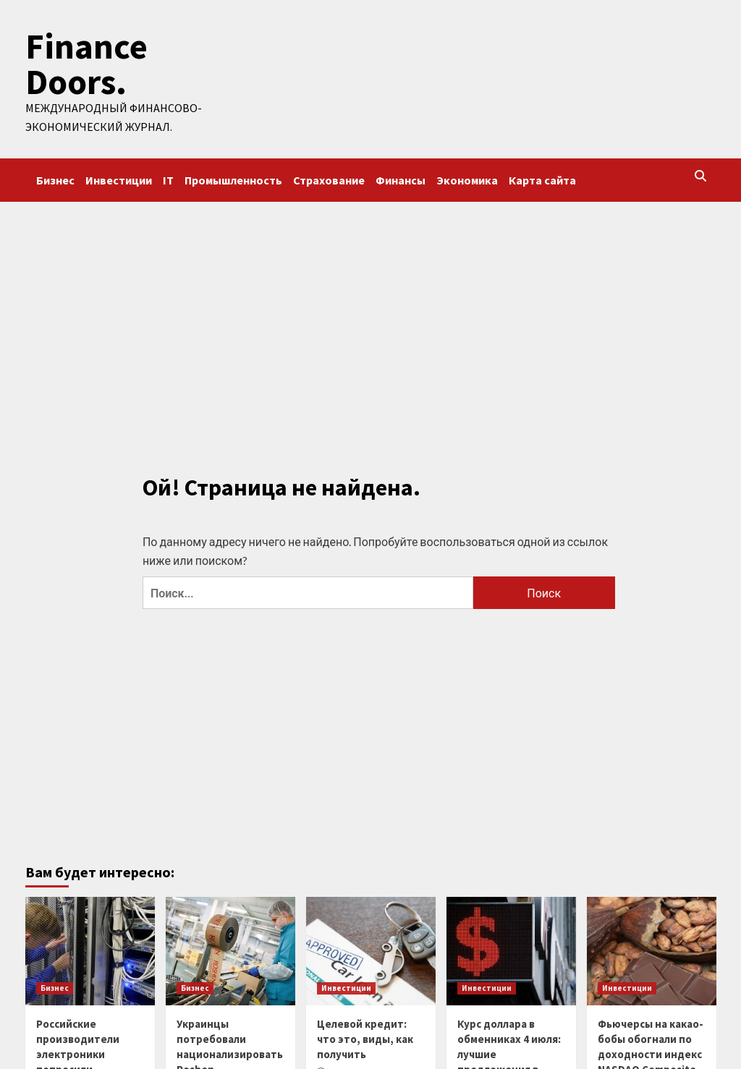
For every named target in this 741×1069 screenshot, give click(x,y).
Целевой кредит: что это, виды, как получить (365, 1038)
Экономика (467, 178)
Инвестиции (118, 178)
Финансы (400, 178)
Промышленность (233, 178)
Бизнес (55, 178)
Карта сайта (542, 178)
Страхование (329, 178)
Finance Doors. (85, 64)
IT (168, 178)
